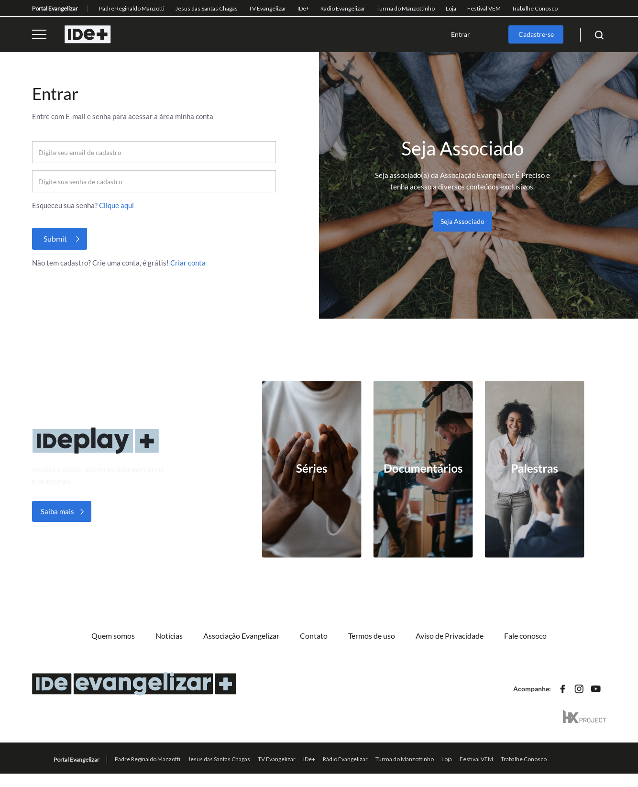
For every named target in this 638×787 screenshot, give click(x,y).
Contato (314, 635)
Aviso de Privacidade (450, 635)
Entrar (460, 34)
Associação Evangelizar (241, 635)
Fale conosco (525, 635)
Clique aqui (116, 205)
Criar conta (188, 262)
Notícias (169, 635)
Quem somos (113, 635)
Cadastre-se (536, 34)
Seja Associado (462, 221)
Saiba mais (57, 511)
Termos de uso (371, 635)
